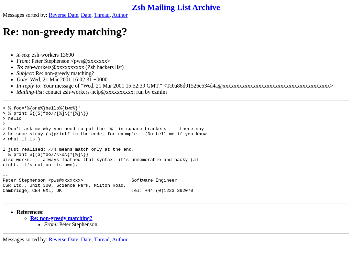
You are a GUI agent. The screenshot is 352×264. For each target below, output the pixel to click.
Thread (101, 15)
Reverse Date (63, 15)
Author (120, 15)
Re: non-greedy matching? (61, 237)
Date (86, 15)
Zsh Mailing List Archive (176, 7)
